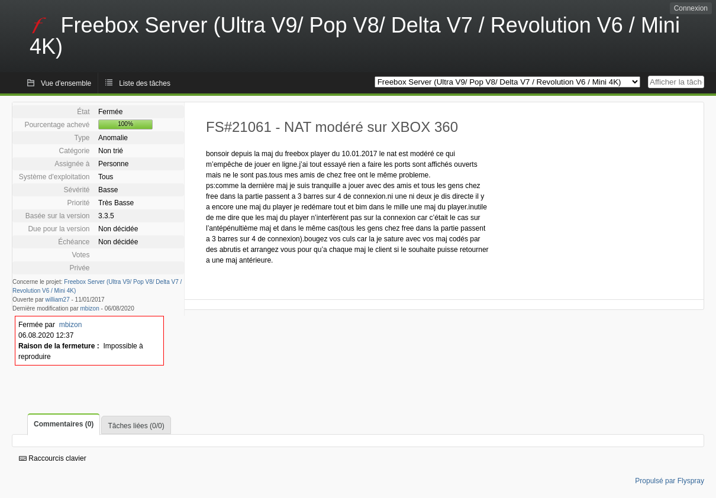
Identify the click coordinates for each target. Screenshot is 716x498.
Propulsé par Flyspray (669, 481)
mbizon (89, 308)
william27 (58, 299)
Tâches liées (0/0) (136, 426)
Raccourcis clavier (52, 458)
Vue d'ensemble (66, 83)
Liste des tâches (144, 83)
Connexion (691, 8)
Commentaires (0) (63, 424)
